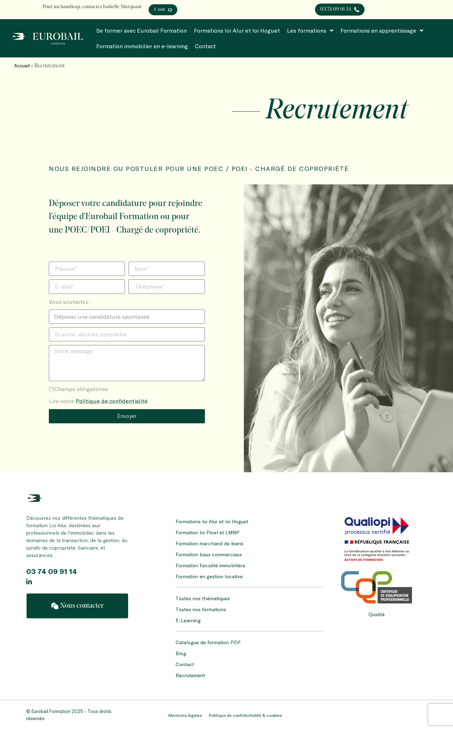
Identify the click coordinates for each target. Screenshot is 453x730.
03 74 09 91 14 (51, 571)
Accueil (22, 65)
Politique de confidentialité (112, 400)
